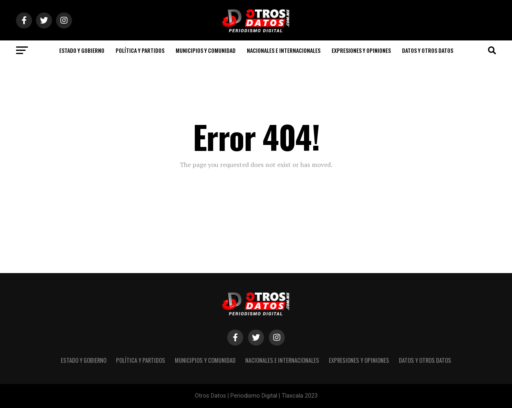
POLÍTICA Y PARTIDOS (140, 50)
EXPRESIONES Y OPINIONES (361, 50)
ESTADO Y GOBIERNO (81, 50)
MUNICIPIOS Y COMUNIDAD (206, 50)
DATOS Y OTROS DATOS (427, 50)
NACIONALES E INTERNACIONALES (283, 50)
